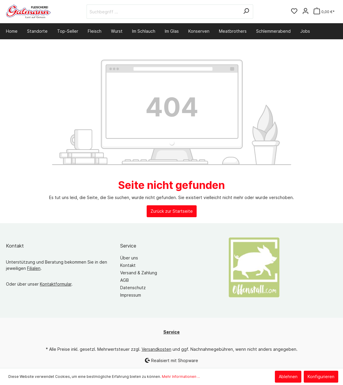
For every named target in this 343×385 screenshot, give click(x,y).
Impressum (130, 295)
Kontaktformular (55, 284)
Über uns (129, 257)
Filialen (33, 268)
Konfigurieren (321, 376)
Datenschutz (133, 287)
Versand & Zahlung (138, 272)
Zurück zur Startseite (172, 211)
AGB (124, 280)
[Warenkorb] (324, 12)
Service (128, 246)
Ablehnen (288, 376)
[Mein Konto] (305, 11)
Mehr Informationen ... (181, 376)
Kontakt (128, 265)
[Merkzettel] (294, 11)
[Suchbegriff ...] (163, 11)
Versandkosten (156, 349)
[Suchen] (246, 11)
